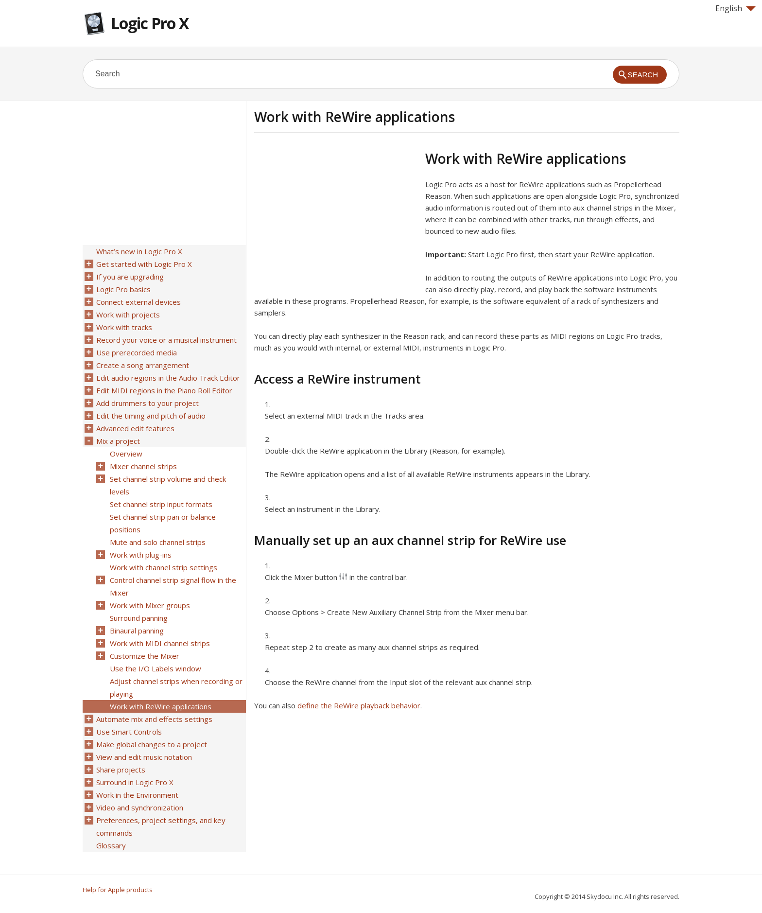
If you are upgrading (130, 276)
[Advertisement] (335, 218)
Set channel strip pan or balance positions (163, 523)
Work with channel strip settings (163, 567)
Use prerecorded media (136, 352)
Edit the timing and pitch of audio (151, 416)
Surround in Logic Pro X (134, 782)
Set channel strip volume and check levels (168, 485)
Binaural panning (137, 630)
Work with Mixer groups (150, 605)
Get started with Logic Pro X (144, 264)
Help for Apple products (118, 889)
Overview (126, 453)
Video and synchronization (139, 807)
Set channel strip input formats (161, 504)
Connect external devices (138, 302)
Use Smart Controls (129, 732)
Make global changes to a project (151, 744)
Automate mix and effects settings (154, 719)
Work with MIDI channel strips (160, 643)
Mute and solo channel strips (158, 542)
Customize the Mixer (144, 656)
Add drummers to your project (147, 403)
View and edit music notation (144, 757)
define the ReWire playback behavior (358, 705)
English (735, 8)
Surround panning (139, 618)
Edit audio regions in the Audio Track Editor (168, 378)
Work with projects (128, 314)
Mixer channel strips (143, 466)
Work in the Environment (137, 795)
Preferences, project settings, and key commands (160, 826)
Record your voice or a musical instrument (166, 340)
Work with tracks (124, 327)
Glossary (111, 845)
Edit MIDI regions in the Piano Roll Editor (164, 390)
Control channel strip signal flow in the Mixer (173, 586)
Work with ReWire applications (160, 706)
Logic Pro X (150, 23)
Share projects (120, 769)
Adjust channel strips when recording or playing (176, 687)
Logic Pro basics (123, 289)
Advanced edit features (135, 428)
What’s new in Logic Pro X (139, 251)
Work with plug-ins (141, 555)
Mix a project (118, 441)
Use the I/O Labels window (155, 668)
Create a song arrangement (142, 365)
